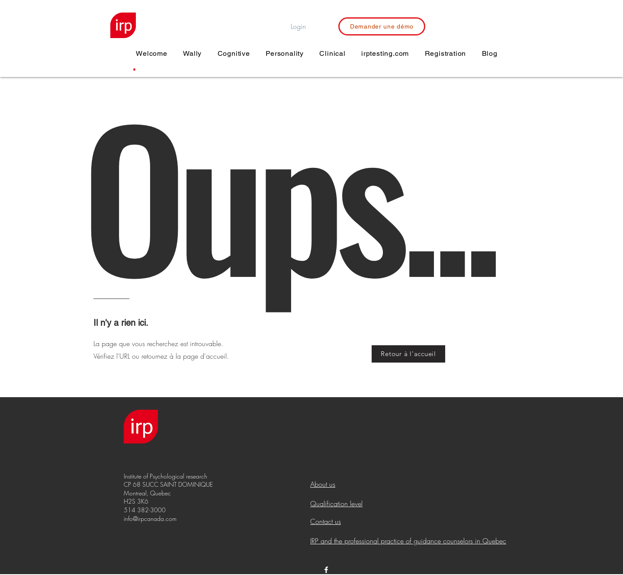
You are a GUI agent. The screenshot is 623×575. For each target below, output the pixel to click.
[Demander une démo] (381, 26)
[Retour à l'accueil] (408, 354)
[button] (134, 69)
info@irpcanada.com (150, 518)
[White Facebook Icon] (326, 569)
